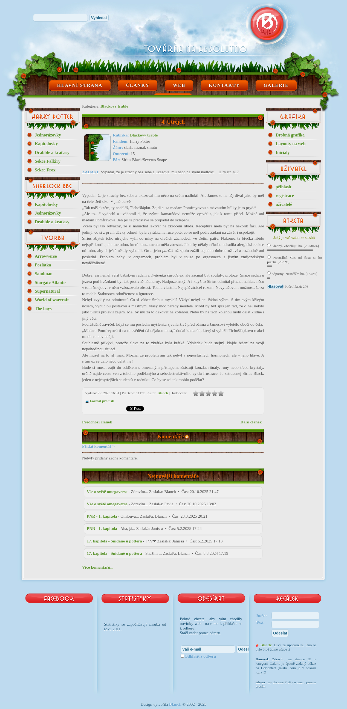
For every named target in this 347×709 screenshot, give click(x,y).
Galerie (276, 85)
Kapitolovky (46, 143)
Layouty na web (290, 143)
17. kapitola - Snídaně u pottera (114, 541)
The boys (43, 308)
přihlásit (283, 187)
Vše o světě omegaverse (107, 492)
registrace (285, 195)
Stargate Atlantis (50, 282)
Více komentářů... (97, 567)
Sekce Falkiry (47, 161)
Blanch (162, 393)
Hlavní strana (80, 85)
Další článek (251, 422)
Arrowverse (46, 256)
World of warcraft (52, 300)
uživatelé (284, 204)
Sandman (44, 273)
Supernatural (47, 291)
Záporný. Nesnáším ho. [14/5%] (292, 274)
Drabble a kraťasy (52, 152)
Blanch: (266, 645)
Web (179, 85)
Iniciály (283, 152)
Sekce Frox (45, 170)
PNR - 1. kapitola (102, 516)
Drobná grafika (290, 135)
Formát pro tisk (102, 401)
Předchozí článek (97, 422)
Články (137, 85)
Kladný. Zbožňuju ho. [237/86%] (293, 246)
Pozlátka (43, 265)
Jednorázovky (48, 135)
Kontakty (224, 85)
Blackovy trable (114, 106)
